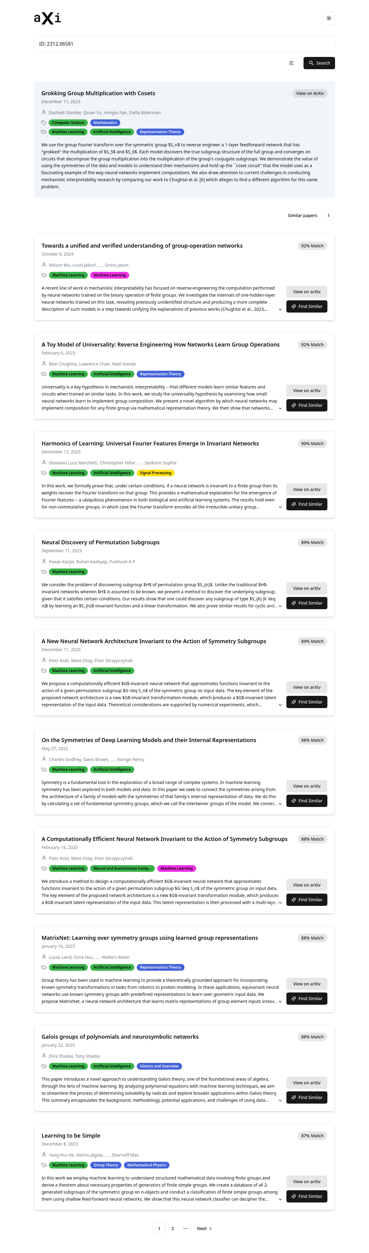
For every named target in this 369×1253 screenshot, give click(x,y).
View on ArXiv (310, 93)
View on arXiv (307, 291)
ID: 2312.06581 (184, 44)
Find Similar (307, 306)
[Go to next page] (204, 1228)
